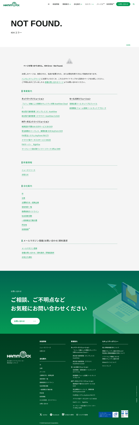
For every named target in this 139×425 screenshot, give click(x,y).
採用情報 (109, 4)
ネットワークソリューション (33, 98)
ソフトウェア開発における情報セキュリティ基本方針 (110, 356)
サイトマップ (106, 364)
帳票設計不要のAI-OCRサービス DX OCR (37, 126)
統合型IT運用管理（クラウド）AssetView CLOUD (41, 115)
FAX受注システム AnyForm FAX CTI (35, 134)
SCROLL (136, 400)
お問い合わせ (123, 4)
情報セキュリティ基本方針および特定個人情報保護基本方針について (113, 350)
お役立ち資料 (27, 255)
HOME (128, 45)
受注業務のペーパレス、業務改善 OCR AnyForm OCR (42, 130)
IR (48, 4)
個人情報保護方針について (110, 346)
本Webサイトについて (109, 361)
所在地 (24, 223)
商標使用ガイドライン (30, 210)
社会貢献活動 (27, 214)
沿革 (23, 197)
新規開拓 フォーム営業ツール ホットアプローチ (88, 107)
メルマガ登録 (82, 414)
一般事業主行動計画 (29, 218)
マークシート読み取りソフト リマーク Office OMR (41, 148)
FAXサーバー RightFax (31, 143)
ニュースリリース (28, 169)
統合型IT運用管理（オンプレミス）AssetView (39, 111)
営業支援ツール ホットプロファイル (84, 103)
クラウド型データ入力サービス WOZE (36, 139)
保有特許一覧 (27, 205)
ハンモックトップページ (31, 78)
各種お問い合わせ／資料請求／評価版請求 (38, 251)
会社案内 (27, 184)
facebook (54, 414)
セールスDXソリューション (80, 98)
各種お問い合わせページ (54, 82)
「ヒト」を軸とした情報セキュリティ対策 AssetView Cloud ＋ (85, 349)
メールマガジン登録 (29, 246)
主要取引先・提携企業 (30, 201)
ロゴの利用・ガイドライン (48, 398)
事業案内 (27, 90)
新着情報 (56, 4)
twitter (43, 414)
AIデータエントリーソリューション (35, 121)
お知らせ (25, 173)
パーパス (100, 4)
